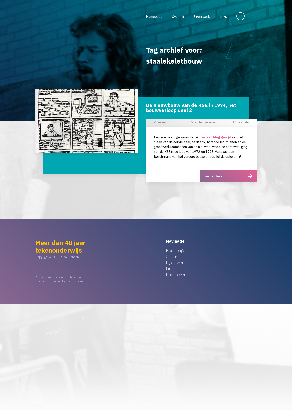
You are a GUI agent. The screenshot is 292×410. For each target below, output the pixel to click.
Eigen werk (202, 17)
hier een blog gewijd (215, 137)
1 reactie (243, 122)
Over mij (178, 17)
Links (223, 17)
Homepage (154, 17)
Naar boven (176, 275)
